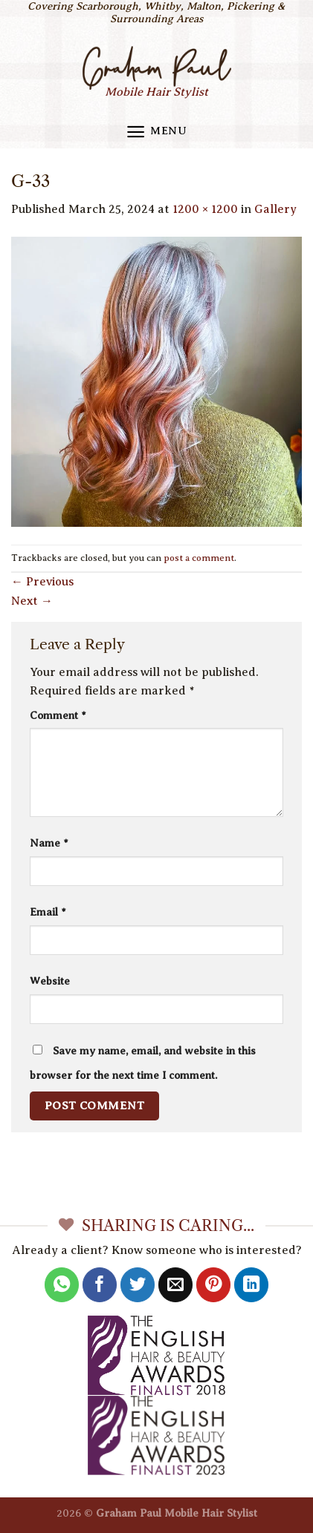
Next (32, 601)
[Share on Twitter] (137, 1284)
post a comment (199, 558)
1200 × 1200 (205, 209)
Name (49, 843)
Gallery (275, 209)
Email (48, 912)
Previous (42, 581)
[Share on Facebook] (100, 1284)
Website (50, 981)
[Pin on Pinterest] (213, 1284)
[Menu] (156, 132)
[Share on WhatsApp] (62, 1284)
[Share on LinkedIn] (251, 1284)
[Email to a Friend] (175, 1284)
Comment (58, 715)
